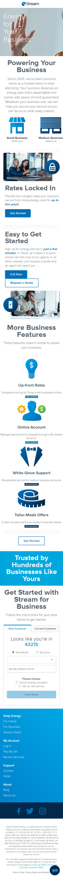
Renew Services (13, 757)
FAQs (6, 776)
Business (45, 652)
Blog (6, 790)
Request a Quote (21, 283)
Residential (22, 652)
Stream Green (12, 732)
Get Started (18, 213)
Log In (7, 746)
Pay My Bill (10, 751)
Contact (8, 771)
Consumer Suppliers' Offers (31, 867)
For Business (11, 727)
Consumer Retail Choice (42, 865)
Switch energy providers (33, 682)
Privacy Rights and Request (37, 872)
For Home (9, 721)
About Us (9, 795)
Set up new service (33, 686)
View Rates (31, 694)
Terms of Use (18, 872)
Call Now (16, 274)
